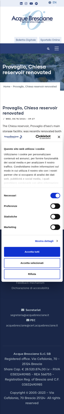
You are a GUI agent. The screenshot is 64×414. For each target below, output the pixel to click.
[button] (21, 4)
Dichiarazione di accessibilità (30, 288)
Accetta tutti (32, 251)
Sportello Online (50, 40)
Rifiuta (32, 274)
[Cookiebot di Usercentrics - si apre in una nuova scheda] (37, 137)
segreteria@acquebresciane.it (29, 315)
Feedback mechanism (30, 283)
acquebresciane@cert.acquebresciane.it (32, 325)
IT (55, 7)
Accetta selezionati (32, 262)
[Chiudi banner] (59, 137)
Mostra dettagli (44, 241)
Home (6, 87)
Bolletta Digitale (26, 40)
